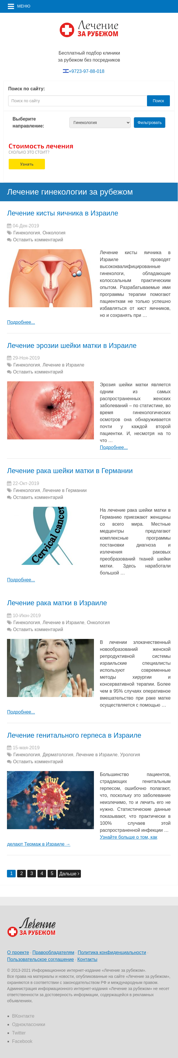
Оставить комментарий (38, 239)
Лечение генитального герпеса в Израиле (74, 735)
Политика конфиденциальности (112, 952)
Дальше (69, 873)
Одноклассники (28, 1024)
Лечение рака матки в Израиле (57, 603)
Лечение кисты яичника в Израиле (62, 213)
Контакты (87, 959)
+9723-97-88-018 (86, 71)
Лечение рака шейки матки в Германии (69, 471)
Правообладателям (53, 952)
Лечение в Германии (65, 490)
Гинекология (26, 232)
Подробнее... (21, 322)
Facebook (22, 1041)
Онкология (54, 232)
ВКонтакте (23, 1016)
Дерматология (58, 754)
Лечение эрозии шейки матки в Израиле (72, 345)
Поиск (158, 100)
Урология (130, 754)
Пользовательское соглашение (40, 959)
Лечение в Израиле (63, 364)
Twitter (19, 1032)
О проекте (18, 952)
